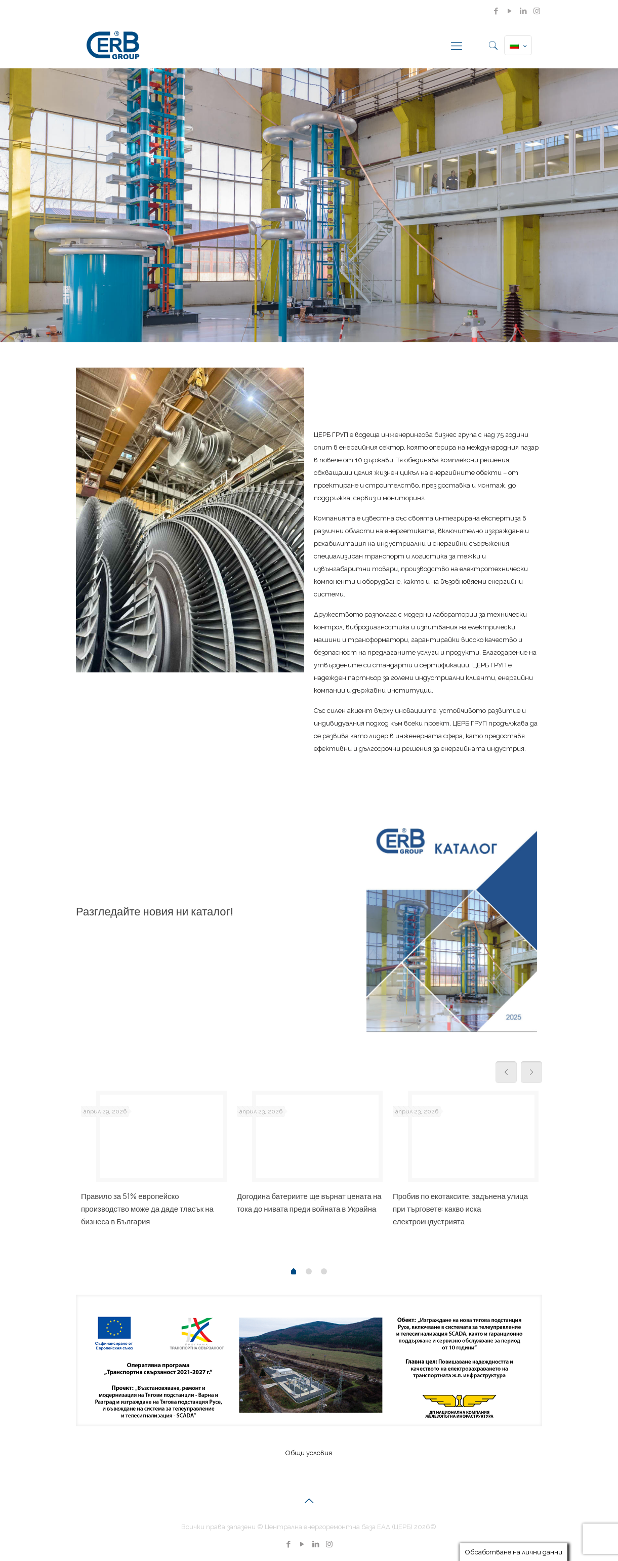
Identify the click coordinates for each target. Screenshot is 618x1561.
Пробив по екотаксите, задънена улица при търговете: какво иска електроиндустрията (460, 1208)
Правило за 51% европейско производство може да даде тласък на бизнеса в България (147, 1208)
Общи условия (308, 1453)
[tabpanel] (154, 1163)
